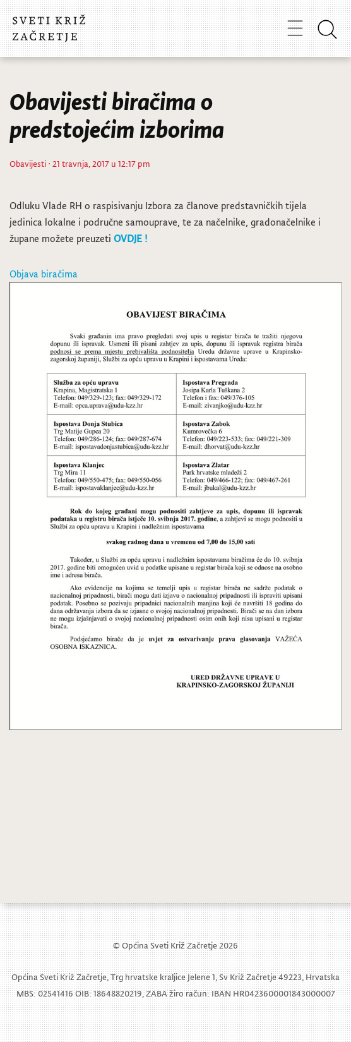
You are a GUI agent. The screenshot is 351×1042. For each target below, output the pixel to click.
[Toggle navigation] (295, 28)
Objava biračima (43, 274)
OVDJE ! (130, 238)
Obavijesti (27, 163)
